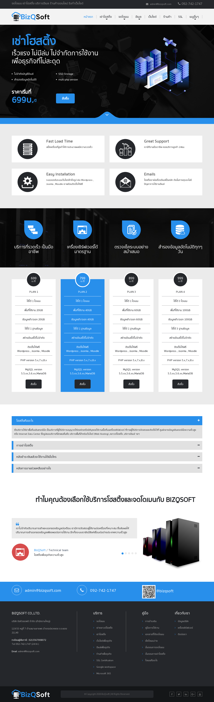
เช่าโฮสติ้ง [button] (106, 16)
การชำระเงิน (149, 621)
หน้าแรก (88, 16)
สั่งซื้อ (65, 98)
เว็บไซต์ (152, 16)
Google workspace (104, 667)
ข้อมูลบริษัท (182, 621)
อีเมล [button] (138, 16)
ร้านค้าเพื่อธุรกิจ (102, 654)
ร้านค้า (167, 16)
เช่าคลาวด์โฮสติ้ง (103, 628)
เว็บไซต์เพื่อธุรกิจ (102, 641)
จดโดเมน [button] (124, 16)
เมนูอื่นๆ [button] (194, 16)
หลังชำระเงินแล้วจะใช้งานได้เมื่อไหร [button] (36, 456)
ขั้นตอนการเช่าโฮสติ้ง (153, 654)
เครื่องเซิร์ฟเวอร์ (184, 628)
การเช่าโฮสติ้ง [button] (24, 445)
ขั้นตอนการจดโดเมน (153, 647)
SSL (180, 16)
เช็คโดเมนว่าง (150, 641)
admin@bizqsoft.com (28, 651)
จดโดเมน (99, 621)
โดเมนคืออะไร (149, 660)
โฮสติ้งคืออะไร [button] (24, 420)
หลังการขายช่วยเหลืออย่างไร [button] (33, 468)
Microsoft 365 (102, 673)
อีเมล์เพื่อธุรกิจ (101, 647)
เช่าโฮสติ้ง (99, 634)
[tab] (107, 420)
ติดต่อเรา (181, 634)
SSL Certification (103, 660)
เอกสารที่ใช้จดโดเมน (153, 634)
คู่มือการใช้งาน (150, 628)
